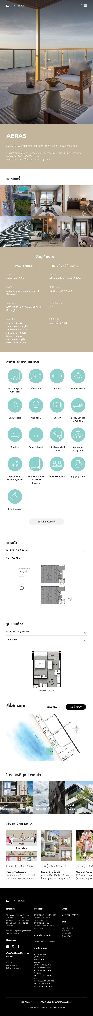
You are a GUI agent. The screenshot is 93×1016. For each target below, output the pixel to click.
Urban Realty (11, 965)
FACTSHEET (24, 265)
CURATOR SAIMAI (41, 923)
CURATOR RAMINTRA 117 (45, 915)
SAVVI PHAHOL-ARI (42, 965)
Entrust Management (14, 968)
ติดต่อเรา (65, 930)
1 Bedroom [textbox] (12, 639)
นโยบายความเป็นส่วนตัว (62, 1002)
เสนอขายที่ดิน (67, 933)
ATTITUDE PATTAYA (42, 970)
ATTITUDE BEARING (42, 967)
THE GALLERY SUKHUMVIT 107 (45, 977)
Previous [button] (8, 213)
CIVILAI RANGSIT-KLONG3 (45, 941)
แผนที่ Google (54, 707)
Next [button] (84, 213)
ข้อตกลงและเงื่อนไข (44, 1002)
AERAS (37, 962)
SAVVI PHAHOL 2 (41, 959)
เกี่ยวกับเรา (10, 962)
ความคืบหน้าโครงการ (65, 265)
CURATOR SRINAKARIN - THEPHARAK (44, 927)
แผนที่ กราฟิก (76, 707)
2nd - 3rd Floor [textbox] (13, 558)
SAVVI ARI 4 (39, 957)
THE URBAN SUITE (42, 983)
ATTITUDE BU (40, 954)
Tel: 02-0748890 (12, 933)
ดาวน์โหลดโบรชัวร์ (46, 521)
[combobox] (46, 551)
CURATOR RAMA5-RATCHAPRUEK (42, 919)
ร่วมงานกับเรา (67, 936)
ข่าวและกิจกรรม (68, 928)
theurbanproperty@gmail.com (18, 930)
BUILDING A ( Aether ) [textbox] (18, 550)
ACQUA (37, 973)
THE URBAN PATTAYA (43, 986)
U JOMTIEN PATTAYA (71, 915)
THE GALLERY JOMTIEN (44, 981)
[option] (46, 62)
